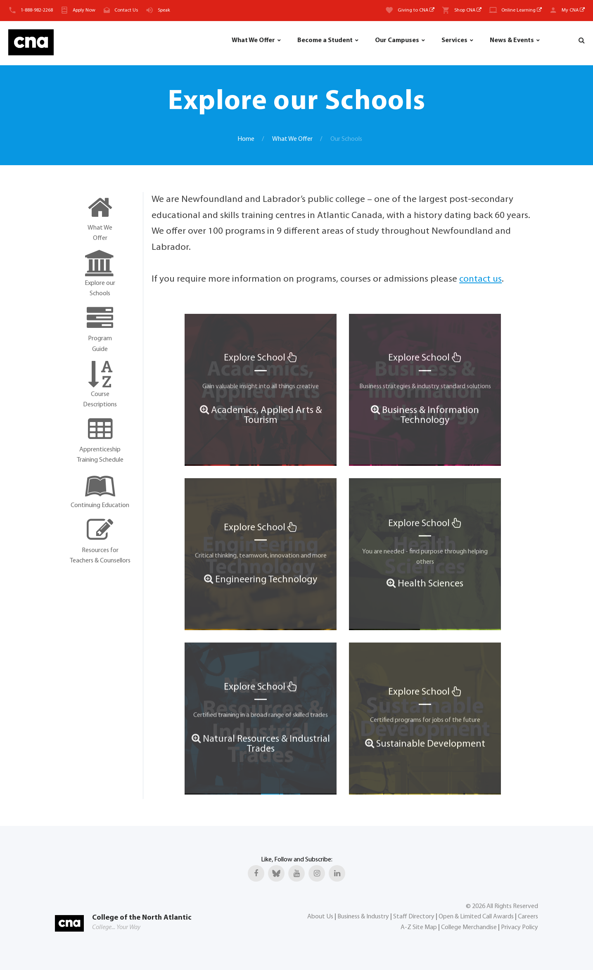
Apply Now (84, 10)
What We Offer (253, 40)
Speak (164, 10)
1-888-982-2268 (37, 10)
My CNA (573, 10)
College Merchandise (469, 927)
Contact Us (126, 10)
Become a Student (325, 40)
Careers (528, 916)
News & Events (512, 40)
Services (454, 40)
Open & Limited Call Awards (476, 916)
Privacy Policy (519, 927)
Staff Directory (413, 916)
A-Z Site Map (419, 927)
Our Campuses (397, 40)
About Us (320, 916)
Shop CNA (468, 10)
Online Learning (521, 10)
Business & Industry (363, 916)
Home (245, 139)
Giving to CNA (416, 10)
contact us (480, 279)
